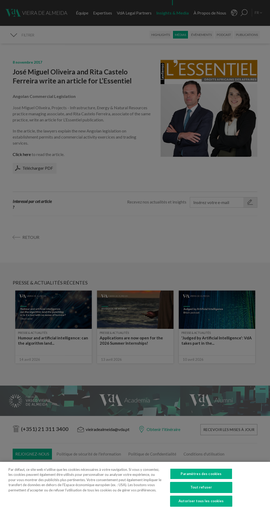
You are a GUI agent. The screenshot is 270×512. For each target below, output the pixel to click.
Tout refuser (201, 492)
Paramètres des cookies (201, 478)
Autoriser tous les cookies (201, 506)
